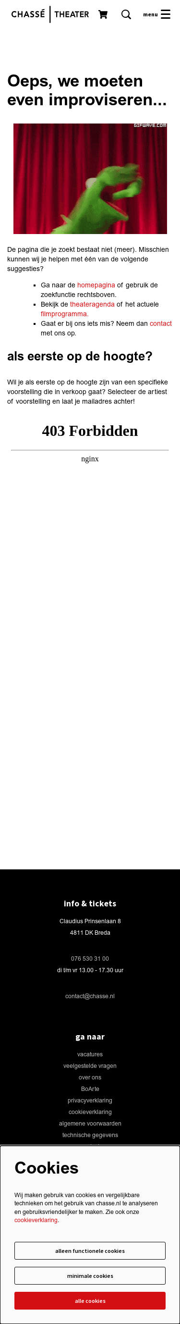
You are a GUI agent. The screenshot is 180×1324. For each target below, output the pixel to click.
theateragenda (92, 304)
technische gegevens (90, 1135)
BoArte (90, 1089)
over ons (90, 1077)
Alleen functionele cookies (90, 1250)
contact (161, 324)
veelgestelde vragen (90, 1066)
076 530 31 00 (90, 959)
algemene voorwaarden (90, 1123)
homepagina (96, 285)
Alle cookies (90, 1300)
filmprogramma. (65, 314)
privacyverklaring (90, 1100)
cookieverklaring (90, 1112)
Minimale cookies (90, 1275)
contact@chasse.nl (90, 996)
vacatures (90, 1054)
